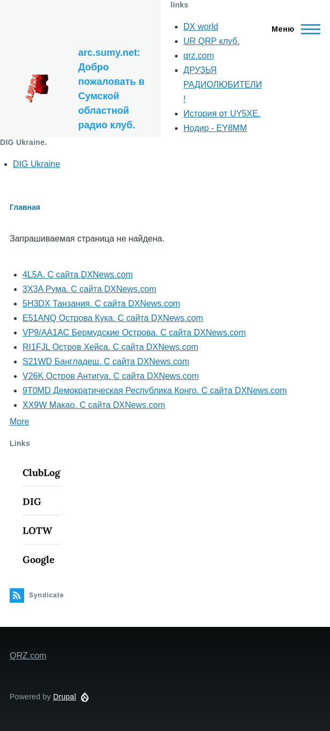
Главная (25, 207)
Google (39, 559)
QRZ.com (28, 655)
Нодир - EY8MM (215, 128)
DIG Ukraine (36, 164)
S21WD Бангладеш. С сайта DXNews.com (106, 361)
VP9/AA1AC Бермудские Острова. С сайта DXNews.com (134, 332)
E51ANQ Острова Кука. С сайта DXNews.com (113, 318)
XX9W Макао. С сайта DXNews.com (94, 405)
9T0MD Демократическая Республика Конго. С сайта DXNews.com (155, 390)
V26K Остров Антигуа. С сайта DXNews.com (111, 376)
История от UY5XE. (222, 113)
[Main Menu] (293, 29)
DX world (201, 26)
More (19, 421)
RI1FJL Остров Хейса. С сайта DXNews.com (110, 347)
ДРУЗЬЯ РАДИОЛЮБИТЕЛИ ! (223, 84)
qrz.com (199, 55)
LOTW (37, 530)
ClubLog (41, 472)
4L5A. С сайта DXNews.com (78, 274)
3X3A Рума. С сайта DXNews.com (89, 289)
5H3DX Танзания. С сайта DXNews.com (101, 303)
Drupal (64, 696)
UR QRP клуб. (212, 41)
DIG (32, 501)
